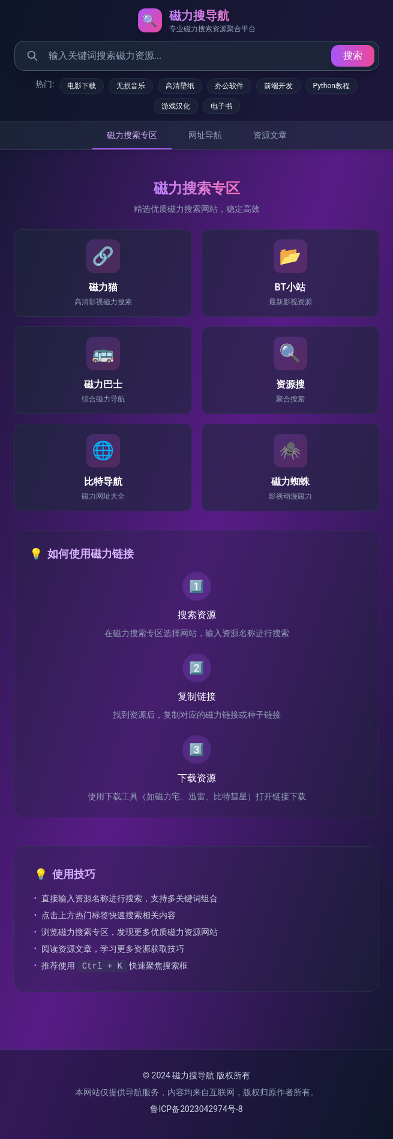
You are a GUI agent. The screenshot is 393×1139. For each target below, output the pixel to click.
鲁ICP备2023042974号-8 (196, 1109)
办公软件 (229, 86)
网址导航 (205, 135)
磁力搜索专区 (132, 135)
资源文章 (270, 135)
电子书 (221, 106)
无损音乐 (130, 86)
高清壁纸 (180, 86)
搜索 (352, 55)
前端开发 (278, 86)
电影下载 (81, 86)
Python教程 (331, 86)
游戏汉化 (175, 106)
